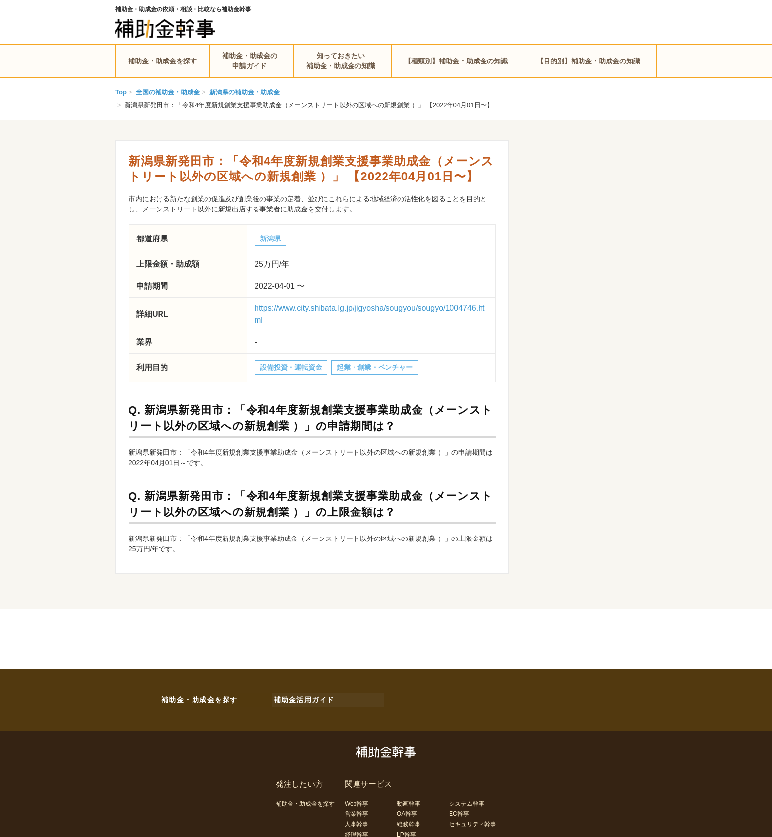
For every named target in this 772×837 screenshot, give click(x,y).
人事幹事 (356, 821)
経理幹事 (356, 831)
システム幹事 (466, 800)
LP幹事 (406, 831)
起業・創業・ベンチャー (375, 367)
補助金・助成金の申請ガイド (249, 61)
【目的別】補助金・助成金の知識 (588, 61)
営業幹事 (356, 810)
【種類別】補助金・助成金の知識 (456, 61)
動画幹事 (408, 800)
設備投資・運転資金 (291, 367)
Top (121, 92)
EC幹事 (459, 810)
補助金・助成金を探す (162, 61)
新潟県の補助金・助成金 (244, 92)
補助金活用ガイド (302, 698)
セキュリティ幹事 (472, 821)
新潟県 (270, 238)
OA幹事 (407, 810)
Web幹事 (356, 800)
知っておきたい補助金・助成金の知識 (340, 61)
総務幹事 (408, 821)
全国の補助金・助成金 (168, 92)
